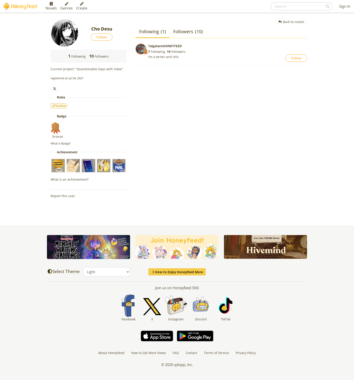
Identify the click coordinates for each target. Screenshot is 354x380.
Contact (191, 353)
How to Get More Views (148, 353)
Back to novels (291, 22)
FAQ (176, 353)
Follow (101, 37)
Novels (51, 6)
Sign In (344, 6)
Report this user (63, 196)
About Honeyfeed (111, 353)
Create (81, 6)
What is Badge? (61, 143)
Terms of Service (216, 353)
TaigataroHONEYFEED (165, 46)
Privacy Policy (246, 353)
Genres (66, 6)
